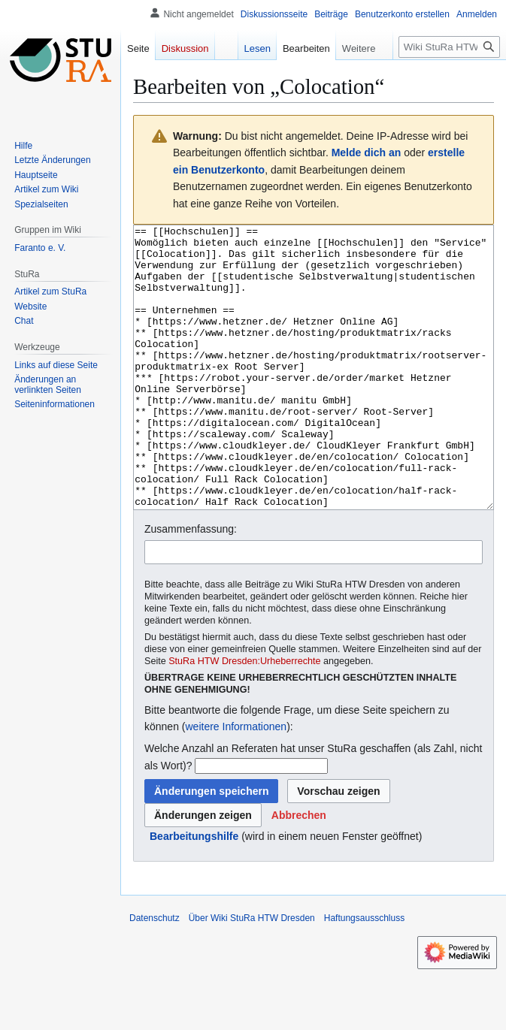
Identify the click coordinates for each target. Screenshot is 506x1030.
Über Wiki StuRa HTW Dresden (252, 974)
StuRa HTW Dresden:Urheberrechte (244, 717)
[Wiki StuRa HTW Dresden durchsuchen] (449, 47)
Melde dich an (366, 152)
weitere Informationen (235, 783)
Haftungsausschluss (364, 974)
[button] (299, 871)
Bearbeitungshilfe (194, 893)
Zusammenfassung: (190, 585)
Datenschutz (154, 974)
